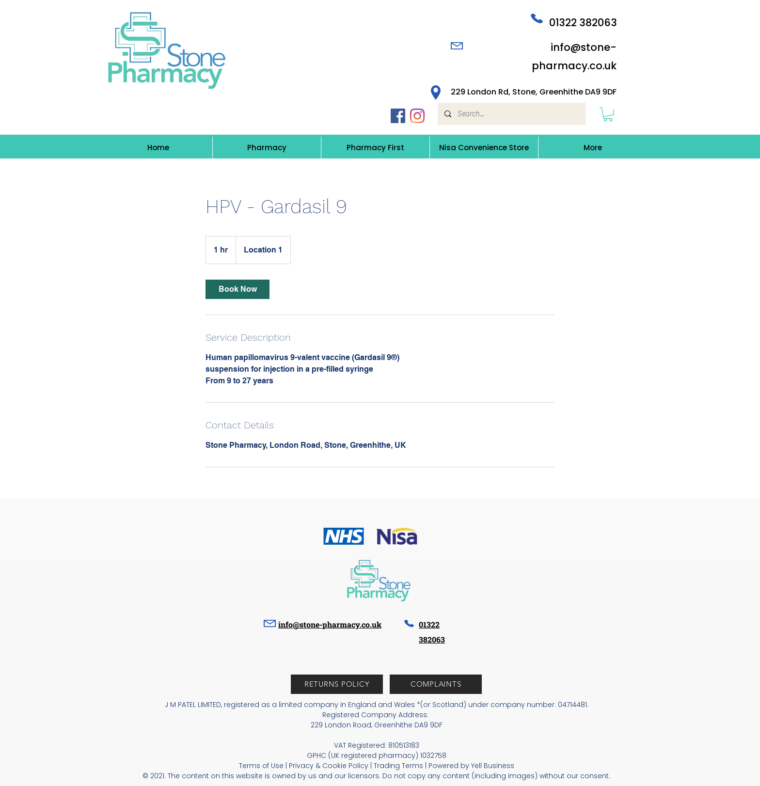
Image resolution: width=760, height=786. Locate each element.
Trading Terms (398, 765)
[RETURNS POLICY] (337, 684)
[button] (608, 114)
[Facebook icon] (398, 116)
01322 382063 (583, 23)
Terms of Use (261, 765)
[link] (237, 289)
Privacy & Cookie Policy (328, 765)
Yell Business (492, 765)
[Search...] (511, 114)
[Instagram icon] (417, 116)
